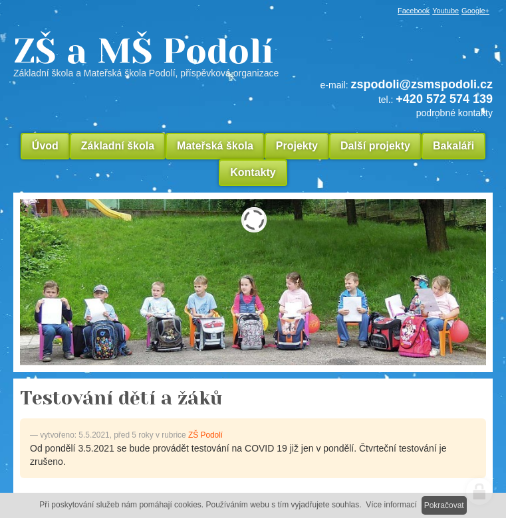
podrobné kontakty (454, 113)
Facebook (414, 11)
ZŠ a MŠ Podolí (253, 56)
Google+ (475, 11)
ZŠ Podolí (205, 435)
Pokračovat (444, 505)
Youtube (445, 11)
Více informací (391, 504)
